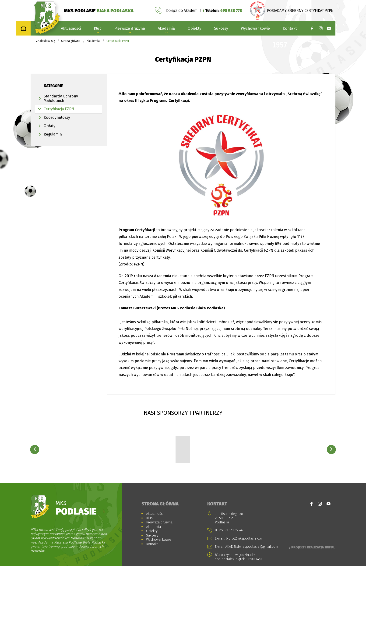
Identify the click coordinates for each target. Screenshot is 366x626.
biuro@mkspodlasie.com (245, 598)
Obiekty (194, 29)
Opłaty (49, 127)
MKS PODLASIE (99, 10)
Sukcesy (221, 29)
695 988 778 (231, 11)
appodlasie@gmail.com (260, 607)
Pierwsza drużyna (129, 29)
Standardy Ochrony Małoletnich (61, 99)
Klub (98, 29)
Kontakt (290, 29)
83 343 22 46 (234, 590)
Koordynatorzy (57, 118)
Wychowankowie (255, 29)
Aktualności (71, 29)
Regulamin (53, 135)
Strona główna (70, 41)
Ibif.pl (330, 607)
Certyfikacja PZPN (59, 110)
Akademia (166, 29)
